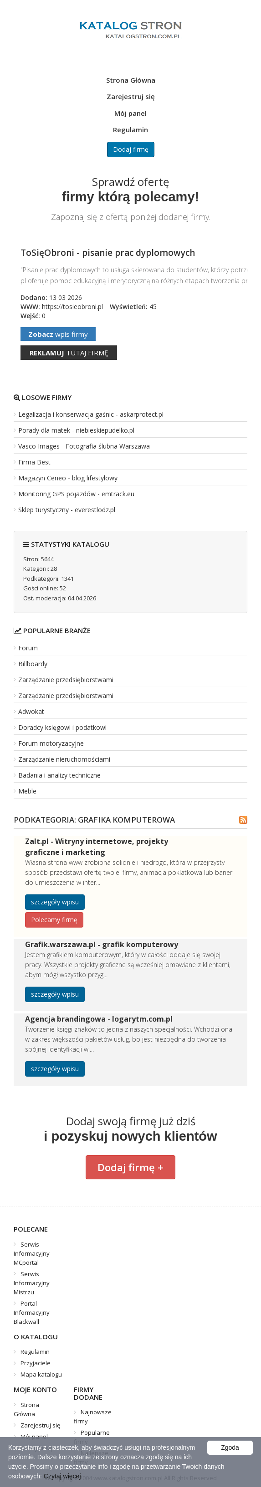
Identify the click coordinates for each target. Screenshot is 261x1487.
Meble (27, 791)
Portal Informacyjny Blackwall (32, 1312)
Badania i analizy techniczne (59, 775)
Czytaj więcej (62, 1476)
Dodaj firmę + (130, 1167)
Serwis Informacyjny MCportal (32, 1253)
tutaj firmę (69, 352)
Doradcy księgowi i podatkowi (62, 727)
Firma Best (34, 462)
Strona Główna (130, 80)
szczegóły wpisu (55, 902)
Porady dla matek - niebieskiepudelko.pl (76, 430)
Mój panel (130, 113)
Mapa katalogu (41, 1374)
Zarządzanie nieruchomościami (64, 759)
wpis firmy (58, 334)
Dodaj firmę (130, 149)
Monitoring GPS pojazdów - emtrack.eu (76, 493)
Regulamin (130, 129)
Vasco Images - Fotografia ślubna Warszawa (84, 446)
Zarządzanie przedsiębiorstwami (65, 679)
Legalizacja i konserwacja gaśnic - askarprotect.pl (91, 414)
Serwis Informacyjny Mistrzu (32, 1283)
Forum (28, 648)
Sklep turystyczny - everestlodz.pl (66, 509)
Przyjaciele (35, 1363)
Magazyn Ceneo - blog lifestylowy (68, 478)
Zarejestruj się (131, 96)
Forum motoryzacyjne (51, 743)
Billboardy (32, 663)
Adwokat (31, 711)
